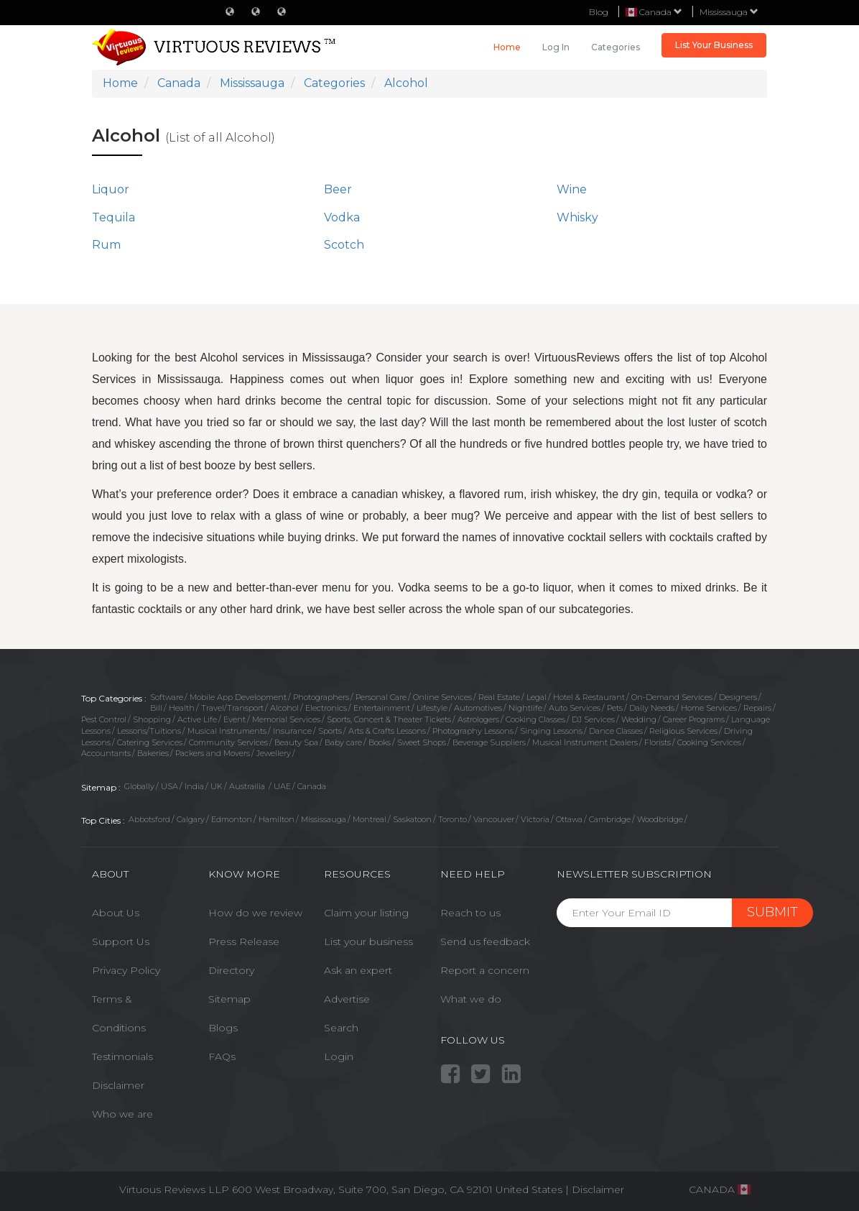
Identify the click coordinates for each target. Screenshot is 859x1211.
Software (166, 697)
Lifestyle (432, 708)
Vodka (342, 217)
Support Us (120, 941)
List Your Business (714, 45)
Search (341, 1027)
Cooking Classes (535, 719)
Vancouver (493, 819)
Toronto (452, 819)
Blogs (223, 1027)
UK (216, 786)
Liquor (110, 189)
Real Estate (499, 697)
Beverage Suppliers (489, 742)
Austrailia (248, 786)
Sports (330, 731)
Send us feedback (485, 941)
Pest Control (103, 719)
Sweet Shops (421, 742)
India (194, 786)
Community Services (228, 742)
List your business (368, 941)
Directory (231, 970)
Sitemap (229, 999)
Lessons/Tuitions (149, 731)
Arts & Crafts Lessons (387, 731)
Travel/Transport (232, 708)
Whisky (577, 217)
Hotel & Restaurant (589, 697)
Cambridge (610, 819)
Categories (615, 47)
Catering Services (149, 742)
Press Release (243, 941)
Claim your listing (366, 912)
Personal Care (381, 697)
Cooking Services (709, 742)
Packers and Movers (212, 753)
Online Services (442, 697)
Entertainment (381, 708)
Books (379, 742)
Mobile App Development (238, 697)
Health (182, 708)
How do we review (255, 912)
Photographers (321, 697)
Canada (311, 786)
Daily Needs (651, 708)
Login (338, 1056)
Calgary (191, 819)
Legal (536, 697)
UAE (282, 786)
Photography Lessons (473, 731)
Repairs (757, 708)
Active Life (197, 719)
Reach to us (470, 912)
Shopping (152, 719)
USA (169, 786)
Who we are (122, 1114)
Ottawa (569, 819)
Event (234, 719)
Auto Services (574, 708)
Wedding (638, 719)
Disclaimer (118, 1085)
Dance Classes (616, 731)
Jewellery (273, 753)
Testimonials (122, 1056)
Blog (598, 11)
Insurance (292, 731)
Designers (738, 697)
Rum (106, 245)
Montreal (369, 819)
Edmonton (231, 819)
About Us (115, 912)
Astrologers (478, 719)
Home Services (709, 708)
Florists (657, 742)
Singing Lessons (551, 731)
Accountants (106, 753)
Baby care (343, 742)
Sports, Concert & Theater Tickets (389, 719)
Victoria (535, 819)
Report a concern (484, 970)
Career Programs (694, 719)
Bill (156, 708)
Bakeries (153, 753)
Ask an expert (358, 970)
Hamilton (276, 819)
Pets (615, 708)
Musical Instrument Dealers (585, 742)
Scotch (344, 245)
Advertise (347, 999)
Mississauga (729, 11)
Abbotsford (149, 819)
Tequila (113, 217)
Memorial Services (286, 719)
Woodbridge (660, 819)
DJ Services (593, 719)
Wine (572, 189)
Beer (338, 189)
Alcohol (284, 708)
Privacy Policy (126, 970)
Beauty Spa (296, 742)
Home (507, 47)
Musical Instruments (226, 731)
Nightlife (525, 708)
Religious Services (683, 731)
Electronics (326, 708)
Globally (139, 786)
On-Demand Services (671, 697)
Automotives (478, 708)
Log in (556, 47)
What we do (470, 999)
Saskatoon (412, 819)
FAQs (222, 1056)
